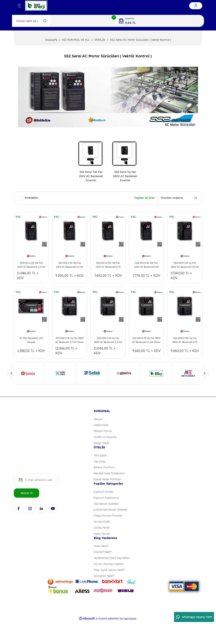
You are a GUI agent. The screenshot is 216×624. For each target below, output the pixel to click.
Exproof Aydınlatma (106, 499)
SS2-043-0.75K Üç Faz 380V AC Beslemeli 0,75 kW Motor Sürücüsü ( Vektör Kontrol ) (184, 341)
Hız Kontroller (102, 523)
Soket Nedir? (102, 548)
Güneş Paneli (102, 529)
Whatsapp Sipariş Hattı (194, 617)
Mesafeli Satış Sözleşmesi (110, 474)
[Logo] (36, 6)
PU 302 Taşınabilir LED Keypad (31, 340)
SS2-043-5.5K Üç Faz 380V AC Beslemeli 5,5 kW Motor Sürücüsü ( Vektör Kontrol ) (185, 266)
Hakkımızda (101, 425)
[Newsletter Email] (36, 481)
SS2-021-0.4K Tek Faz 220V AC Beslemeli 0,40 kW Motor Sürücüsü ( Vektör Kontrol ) (146, 266)
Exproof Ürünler (104, 493)
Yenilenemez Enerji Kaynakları (113, 560)
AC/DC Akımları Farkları (109, 566)
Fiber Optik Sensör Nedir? (110, 572)
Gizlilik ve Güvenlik (105, 438)
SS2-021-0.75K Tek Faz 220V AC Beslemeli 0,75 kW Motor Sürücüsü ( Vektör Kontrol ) (108, 266)
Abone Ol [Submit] (26, 494)
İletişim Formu (103, 432)
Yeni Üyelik (100, 456)
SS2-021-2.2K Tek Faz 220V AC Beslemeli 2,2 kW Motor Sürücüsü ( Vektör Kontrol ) (31, 266)
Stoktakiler (31, 198)
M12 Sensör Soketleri (107, 505)
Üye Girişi (99, 462)
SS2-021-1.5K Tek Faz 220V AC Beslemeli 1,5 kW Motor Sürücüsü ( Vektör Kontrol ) (69, 266)
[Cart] (127, 21)
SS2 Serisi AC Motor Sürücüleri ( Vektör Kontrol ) (140, 39)
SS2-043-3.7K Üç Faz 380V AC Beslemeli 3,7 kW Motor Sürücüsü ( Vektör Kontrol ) (69, 341)
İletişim (98, 419)
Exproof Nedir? (103, 554)
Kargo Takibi (101, 444)
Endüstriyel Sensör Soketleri (111, 511)
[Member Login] (195, 5)
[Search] (31, 21)
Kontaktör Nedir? (104, 578)
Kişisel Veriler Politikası (108, 480)
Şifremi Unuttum (104, 468)
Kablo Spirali (101, 535)
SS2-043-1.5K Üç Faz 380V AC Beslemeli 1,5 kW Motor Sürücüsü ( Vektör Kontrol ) (146, 341)
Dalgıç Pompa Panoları (108, 517)
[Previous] (11, 374)
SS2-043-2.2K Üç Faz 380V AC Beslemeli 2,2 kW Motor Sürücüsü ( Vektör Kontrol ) (108, 341)
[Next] (205, 374)
